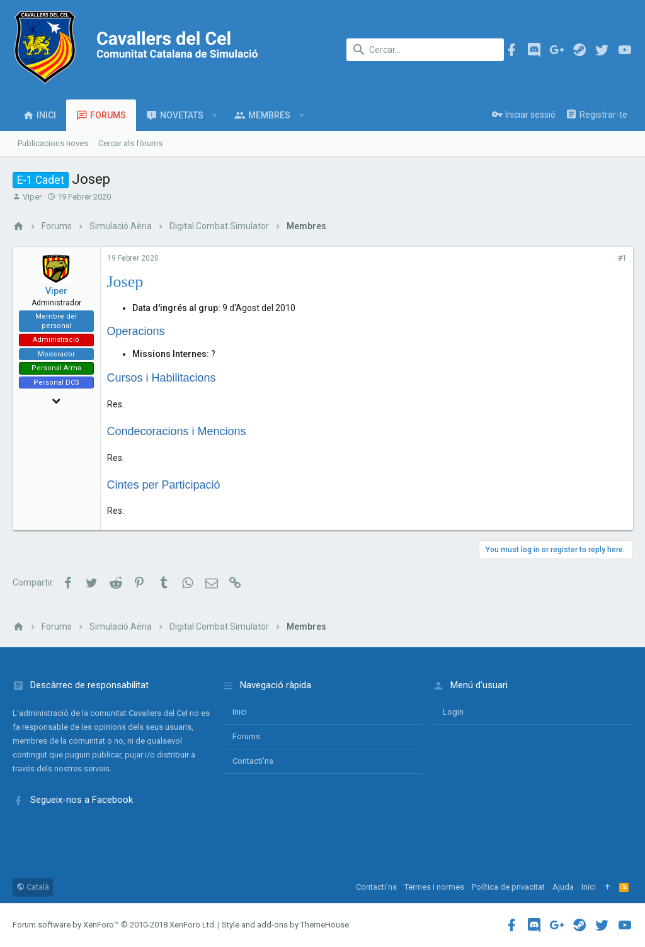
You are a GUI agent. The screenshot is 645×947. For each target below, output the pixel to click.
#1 (621, 258)
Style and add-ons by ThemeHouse (285, 924)
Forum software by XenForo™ (114, 924)
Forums (246, 736)
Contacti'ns (252, 761)
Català (32, 887)
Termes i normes (434, 887)
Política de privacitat (508, 887)
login (453, 712)
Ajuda (563, 887)
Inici (239, 712)
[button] (215, 115)
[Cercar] (425, 49)
